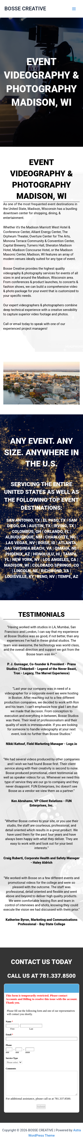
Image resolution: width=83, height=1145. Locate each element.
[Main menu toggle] (74, 8)
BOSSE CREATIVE (25, 9)
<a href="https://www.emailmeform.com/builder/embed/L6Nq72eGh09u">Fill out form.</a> (41, 1046)
